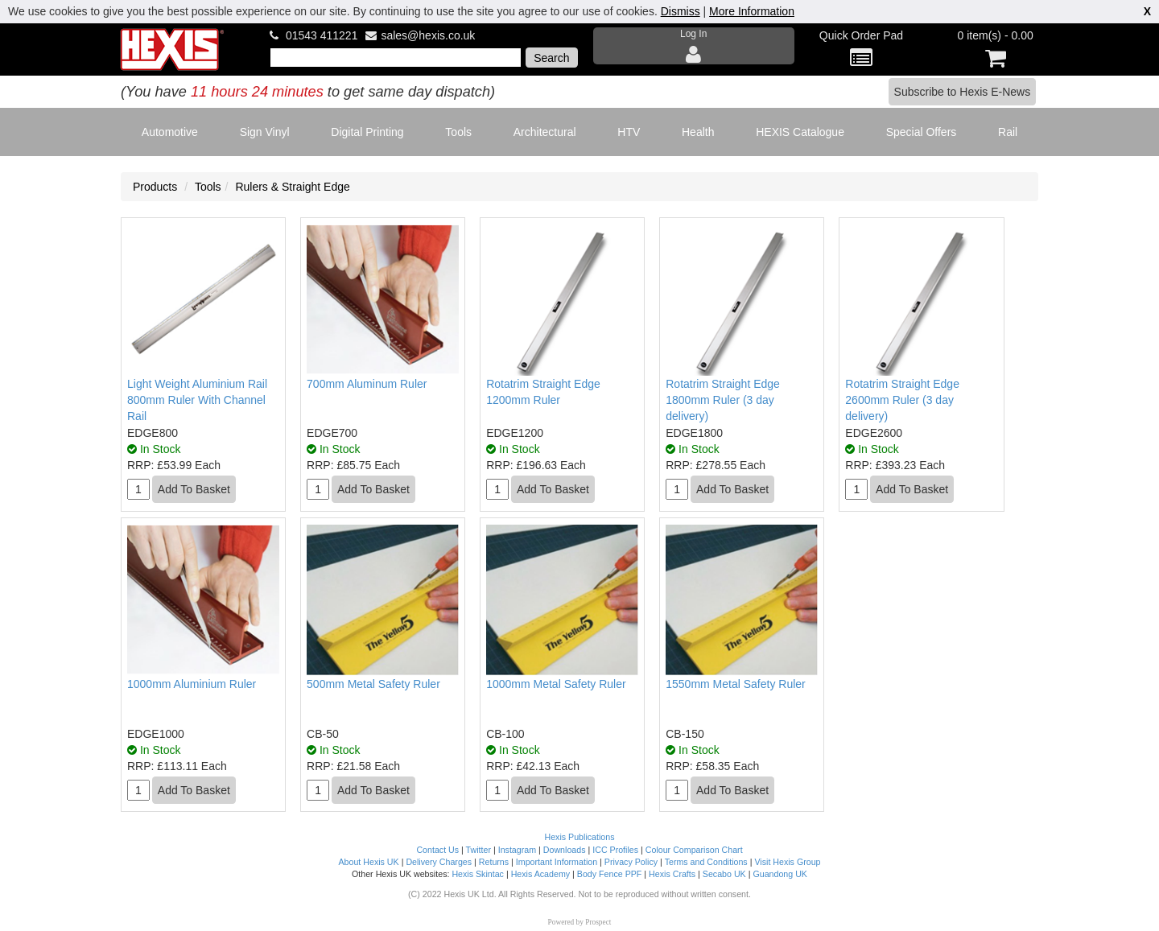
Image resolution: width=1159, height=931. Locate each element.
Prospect (598, 922)
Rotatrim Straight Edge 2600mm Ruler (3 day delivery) (902, 399)
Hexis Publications (579, 837)
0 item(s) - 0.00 (995, 49)
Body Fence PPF (609, 874)
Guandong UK (780, 874)
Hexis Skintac (478, 874)
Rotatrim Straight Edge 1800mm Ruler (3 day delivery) (723, 399)
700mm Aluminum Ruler (367, 383)
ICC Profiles (615, 850)
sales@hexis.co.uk (428, 35)
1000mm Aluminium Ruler (191, 684)
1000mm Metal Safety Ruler (556, 684)
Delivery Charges (439, 862)
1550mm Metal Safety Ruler (736, 684)
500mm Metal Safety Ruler (373, 684)
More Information (751, 11)
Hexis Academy (540, 874)
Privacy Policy (631, 862)
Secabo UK (724, 874)
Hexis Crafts (672, 874)
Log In (693, 46)
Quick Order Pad (861, 49)
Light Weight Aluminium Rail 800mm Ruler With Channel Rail (197, 399)
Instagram (517, 850)
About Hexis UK (368, 862)
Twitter (478, 850)
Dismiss (680, 11)
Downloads (564, 850)
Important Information (556, 862)
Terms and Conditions (706, 862)
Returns (494, 862)
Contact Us (437, 850)
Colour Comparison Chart (694, 850)
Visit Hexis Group (787, 862)
